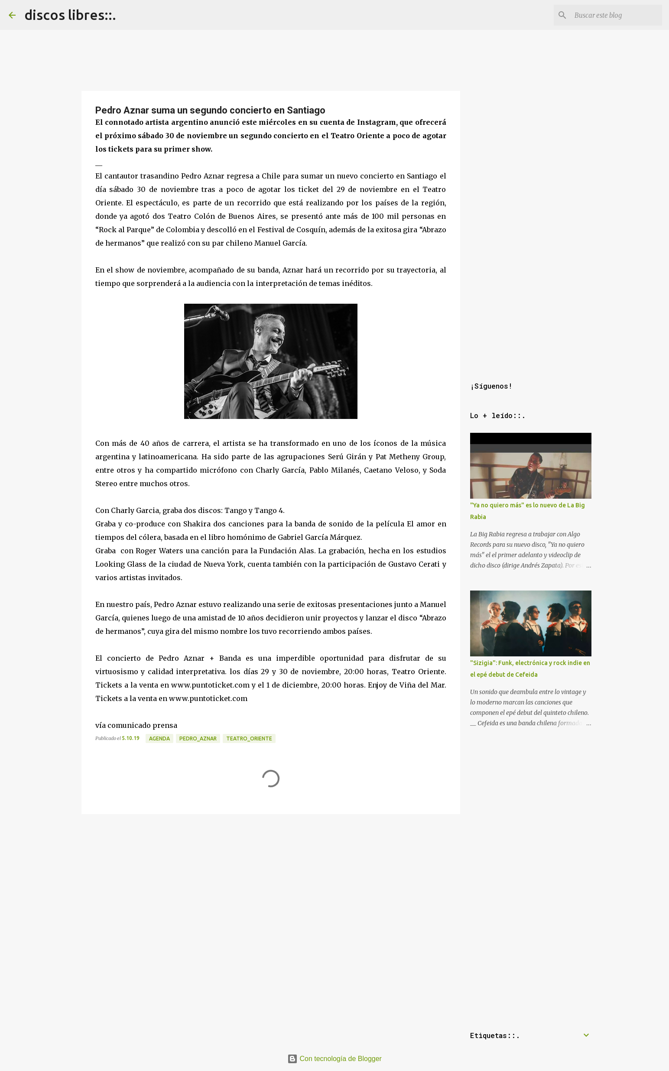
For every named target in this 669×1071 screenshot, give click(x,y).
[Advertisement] (271, 878)
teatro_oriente (249, 738)
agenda (159, 738)
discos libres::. (70, 15)
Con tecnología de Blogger (334, 1058)
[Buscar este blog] (616, 15)
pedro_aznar (198, 738)
